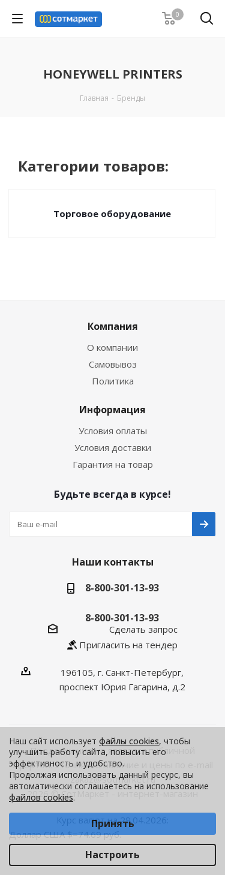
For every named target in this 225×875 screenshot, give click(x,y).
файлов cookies (41, 797)
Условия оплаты (113, 431)
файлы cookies (129, 741)
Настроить (112, 854)
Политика (113, 381)
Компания (113, 326)
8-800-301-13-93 (122, 587)
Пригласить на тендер (128, 645)
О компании (112, 347)
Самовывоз (113, 364)
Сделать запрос (143, 629)
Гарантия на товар (113, 464)
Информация (112, 409)
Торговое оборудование (112, 213)
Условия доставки (112, 447)
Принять (112, 823)
